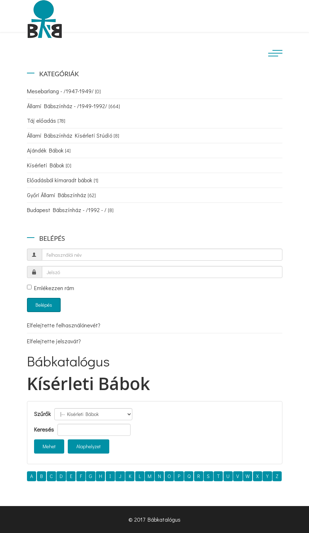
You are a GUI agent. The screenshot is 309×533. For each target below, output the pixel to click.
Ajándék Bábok (49, 150)
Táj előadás (46, 120)
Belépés (43, 304)
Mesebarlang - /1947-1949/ (64, 91)
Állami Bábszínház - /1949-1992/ (73, 106)
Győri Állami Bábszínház (61, 195)
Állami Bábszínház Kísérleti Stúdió (73, 135)
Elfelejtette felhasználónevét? (63, 325)
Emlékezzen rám (50, 288)
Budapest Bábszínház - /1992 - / (70, 209)
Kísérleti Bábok (49, 165)
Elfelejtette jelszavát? (54, 341)
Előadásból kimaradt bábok (62, 180)
